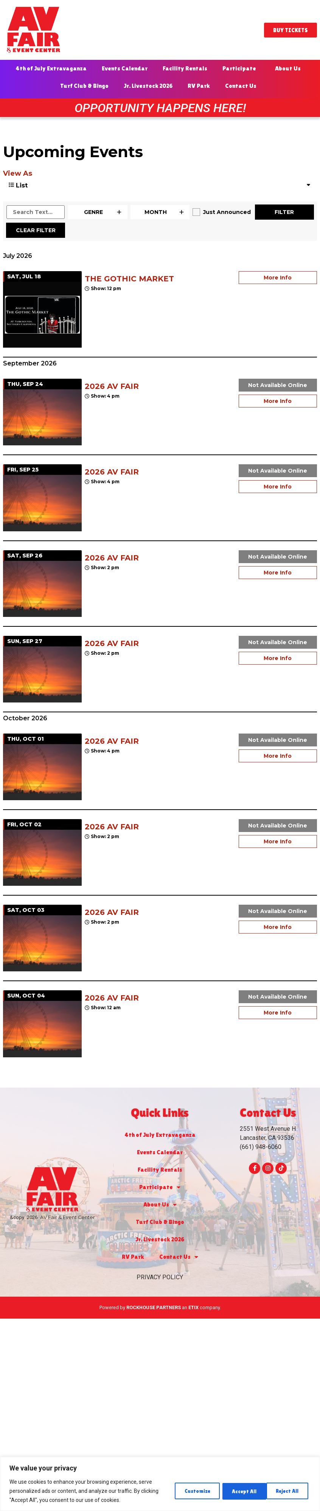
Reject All (238, 1491)
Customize (187, 1491)
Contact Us (242, 86)
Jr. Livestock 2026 (148, 85)
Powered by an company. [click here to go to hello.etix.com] (160, 1307)
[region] (160, 1484)
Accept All (287, 1491)
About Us (289, 68)
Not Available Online (277, 385)
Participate (241, 68)
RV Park (199, 85)
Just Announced (227, 212)
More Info (278, 277)
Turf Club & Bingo (84, 85)
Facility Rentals (185, 68)
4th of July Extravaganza (51, 68)
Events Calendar (125, 68)
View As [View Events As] (17, 173)
